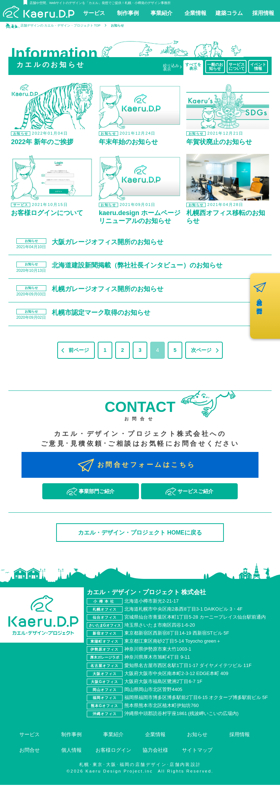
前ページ (79, 351)
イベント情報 (258, 66)
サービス (29, 735)
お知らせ (197, 735)
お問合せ (29, 751)
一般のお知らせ (215, 66)
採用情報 (239, 735)
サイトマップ (197, 751)
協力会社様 (155, 751)
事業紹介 (113, 735)
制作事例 (71, 735)
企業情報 (155, 735)
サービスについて (237, 66)
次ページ (201, 351)
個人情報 (71, 751)
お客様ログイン (113, 751)
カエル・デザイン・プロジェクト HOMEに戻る (140, 534)
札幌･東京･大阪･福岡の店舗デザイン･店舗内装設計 (140, 765)
